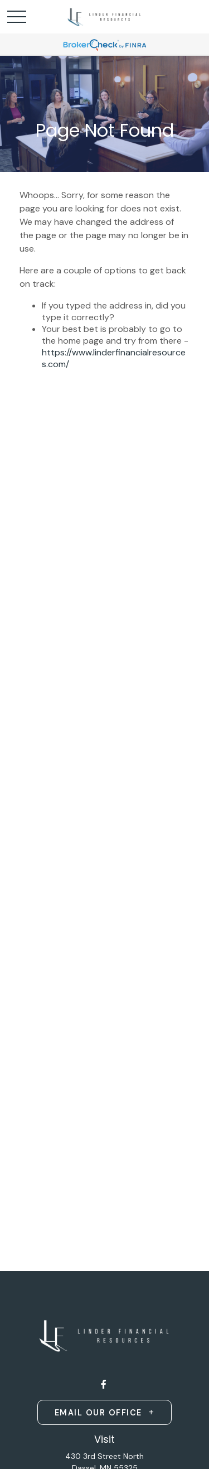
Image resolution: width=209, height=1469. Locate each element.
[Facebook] (103, 1384)
